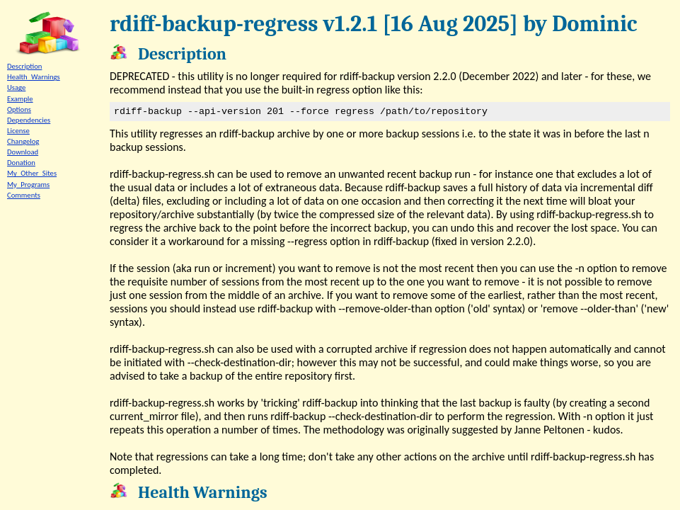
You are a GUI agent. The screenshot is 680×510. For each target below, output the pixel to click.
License (18, 130)
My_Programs (28, 184)
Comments (23, 195)
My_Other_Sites (32, 173)
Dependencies (28, 120)
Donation (21, 162)
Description (24, 66)
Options (19, 109)
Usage (16, 87)
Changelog (23, 141)
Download (22, 152)
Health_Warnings (33, 76)
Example (20, 98)
